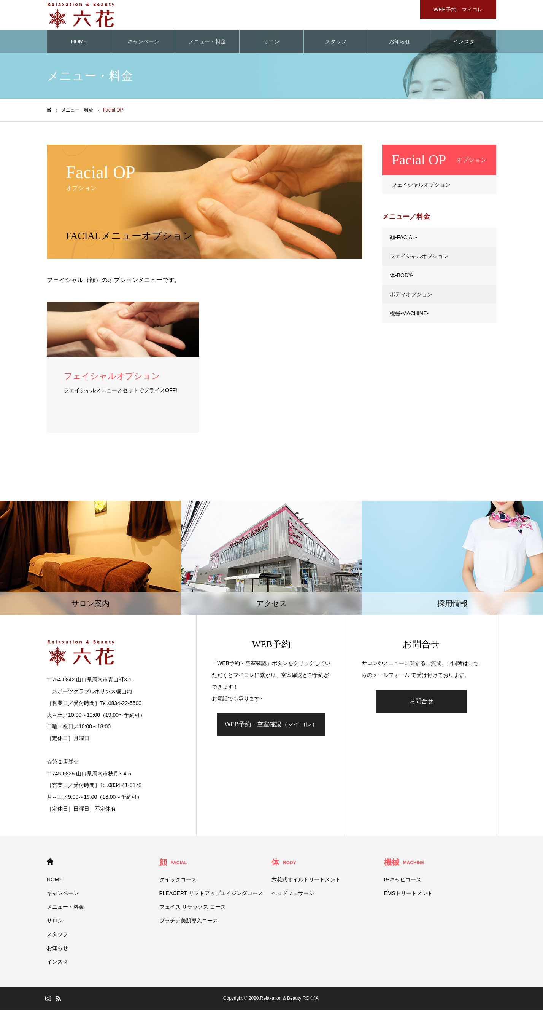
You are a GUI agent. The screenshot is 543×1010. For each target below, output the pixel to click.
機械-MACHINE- (409, 314)
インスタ (464, 42)
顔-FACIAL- (403, 238)
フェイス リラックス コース (192, 907)
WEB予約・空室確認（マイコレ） (271, 724)
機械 (404, 862)
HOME (79, 42)
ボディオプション (411, 295)
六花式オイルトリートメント (306, 880)
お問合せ (421, 701)
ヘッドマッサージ (293, 893)
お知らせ (399, 42)
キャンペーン (143, 42)
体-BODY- (401, 276)
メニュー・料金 (207, 42)
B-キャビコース (402, 880)
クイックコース (178, 880)
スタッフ (335, 42)
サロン (271, 42)
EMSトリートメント (408, 893)
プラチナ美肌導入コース (188, 921)
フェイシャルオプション (421, 185)
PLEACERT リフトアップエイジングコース (211, 893)
